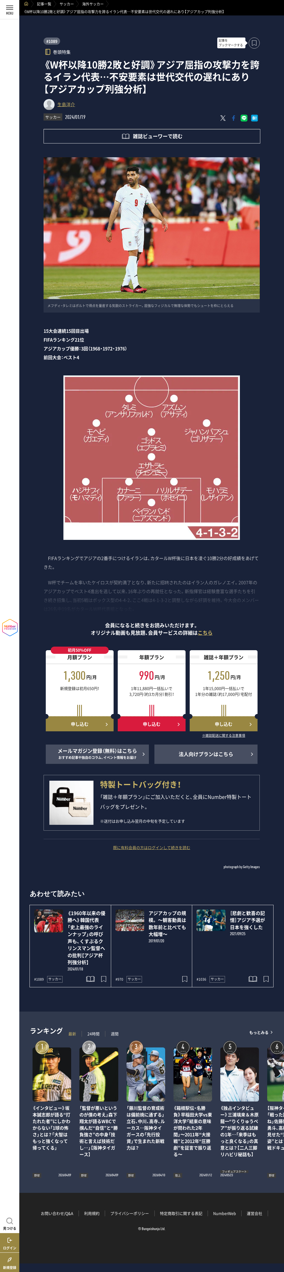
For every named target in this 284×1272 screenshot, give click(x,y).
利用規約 (92, 1213)
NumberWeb (224, 1213)
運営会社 (254, 1213)
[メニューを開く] (9, 9)
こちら (205, 632)
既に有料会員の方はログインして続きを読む (151, 847)
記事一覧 (44, 3)
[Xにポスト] (223, 118)
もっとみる (259, 1032)
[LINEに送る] (244, 118)
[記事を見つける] (9, 1223)
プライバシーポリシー (129, 1213)
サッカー (67, 3)
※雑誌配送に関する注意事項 (223, 736)
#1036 (201, 979)
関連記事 (276, 1245)
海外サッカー (93, 3)
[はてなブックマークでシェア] (254, 118)
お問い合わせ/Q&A (57, 1213)
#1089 (51, 41)
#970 (119, 979)
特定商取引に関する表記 (181, 1213)
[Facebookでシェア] (233, 118)
